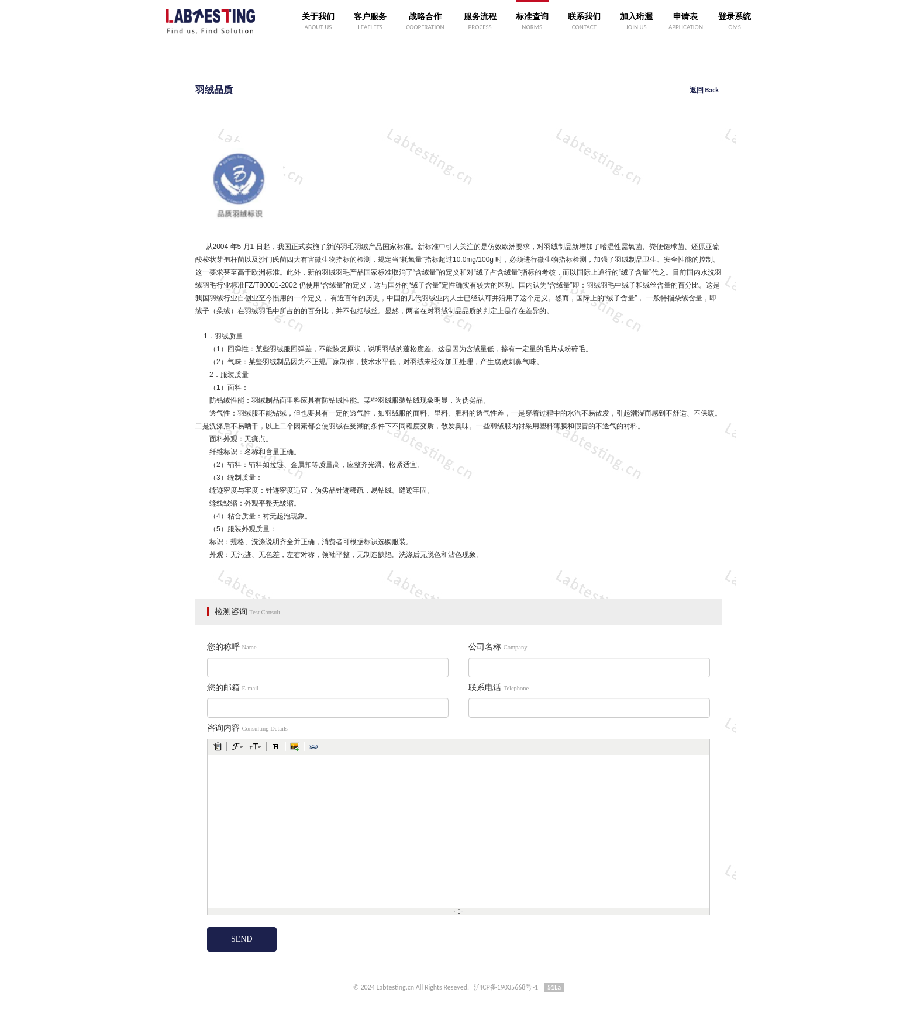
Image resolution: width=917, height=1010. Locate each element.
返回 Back (704, 90)
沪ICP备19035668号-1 (506, 987)
